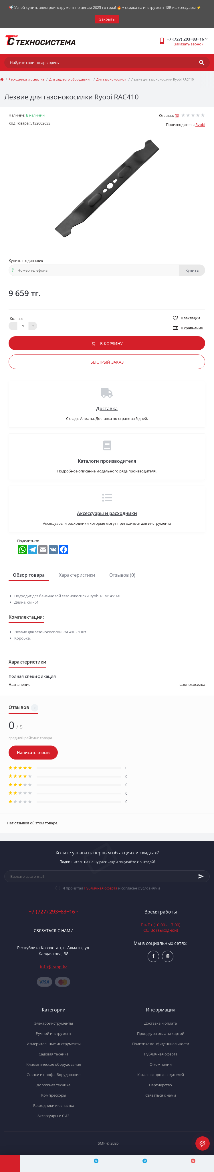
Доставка (107, 408)
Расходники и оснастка (26, 79)
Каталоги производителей (160, 1074)
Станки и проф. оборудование (53, 1074)
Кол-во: (16, 318)
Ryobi (200, 124)
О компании (161, 1064)
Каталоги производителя (107, 461)
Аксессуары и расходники (107, 513)
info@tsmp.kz (53, 966)
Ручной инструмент (53, 1033)
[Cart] (190, 1163)
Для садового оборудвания (70, 79)
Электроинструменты (53, 1023)
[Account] (44, 1163)
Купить (192, 270)
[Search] (201, 62)
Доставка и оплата (160, 1023)
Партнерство (160, 1084)
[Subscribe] (201, 876)
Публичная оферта (100, 888)
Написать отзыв (33, 752)
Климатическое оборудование (53, 1064)
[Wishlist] (141, 1163)
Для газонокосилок (111, 79)
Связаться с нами (54, 930)
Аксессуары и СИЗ (53, 1115)
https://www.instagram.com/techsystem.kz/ (167, 956)
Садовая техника (53, 1054)
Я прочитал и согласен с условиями (111, 888)
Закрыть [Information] (107, 19)
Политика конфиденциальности (160, 1043)
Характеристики (77, 575)
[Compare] (93, 1163)
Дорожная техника (53, 1084)
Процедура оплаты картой (160, 1033)
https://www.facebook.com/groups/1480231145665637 (153, 956)
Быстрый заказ (107, 362)
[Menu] (10, 1163)
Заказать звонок (188, 44)
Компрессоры (53, 1095)
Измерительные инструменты (54, 1043)
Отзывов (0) (122, 575)
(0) (177, 115)
